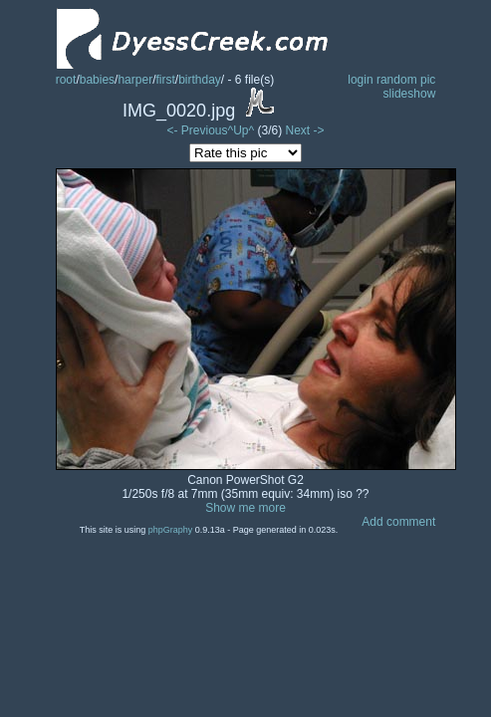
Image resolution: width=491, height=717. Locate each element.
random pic (405, 80)
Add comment (398, 522)
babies (97, 80)
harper (135, 80)
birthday (199, 80)
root (66, 80)
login (360, 80)
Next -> (304, 130)
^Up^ (241, 130)
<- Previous (197, 130)
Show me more (245, 508)
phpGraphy (170, 530)
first (164, 80)
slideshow (409, 94)
